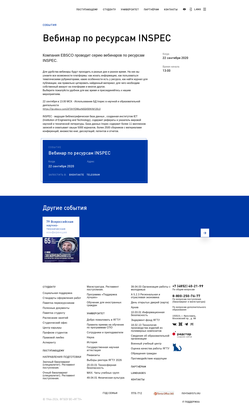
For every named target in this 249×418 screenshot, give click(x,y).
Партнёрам (151, 9)
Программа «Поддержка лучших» (102, 296)
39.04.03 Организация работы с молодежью (151, 288)
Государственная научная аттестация (103, 348)
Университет (130, 9)
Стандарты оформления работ (62, 298)
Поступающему (87, 9)
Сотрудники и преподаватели (105, 332)
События (50, 24)
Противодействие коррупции (149, 358)
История (92, 342)
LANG (198, 9)
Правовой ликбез (53, 337)
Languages (138, 372)
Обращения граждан (144, 353)
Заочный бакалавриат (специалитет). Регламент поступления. (59, 364)
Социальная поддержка (57, 293)
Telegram (93, 174)
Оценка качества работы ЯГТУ (150, 348)
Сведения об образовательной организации (150, 337)
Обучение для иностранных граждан (104, 304)
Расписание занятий (55, 317)
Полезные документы (56, 308)
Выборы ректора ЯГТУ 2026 (104, 360)
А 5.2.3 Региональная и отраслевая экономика (145, 296)
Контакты (171, 9)
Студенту (109, 9)
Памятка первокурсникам (58, 303)
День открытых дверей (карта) (150, 302)
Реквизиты (93, 355)
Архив (134, 307)
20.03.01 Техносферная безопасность (101, 366)
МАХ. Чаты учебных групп (103, 372)
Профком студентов (55, 332)
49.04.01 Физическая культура (105, 377)
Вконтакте (76, 174)
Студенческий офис (55, 322)
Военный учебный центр (146, 343)
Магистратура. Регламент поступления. (103, 288)
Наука (90, 337)
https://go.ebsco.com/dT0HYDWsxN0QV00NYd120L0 (72, 108)
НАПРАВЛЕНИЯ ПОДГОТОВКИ (62, 357)
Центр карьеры (52, 327)
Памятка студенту (54, 313)
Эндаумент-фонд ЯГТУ (145, 320)
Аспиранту (49, 342)
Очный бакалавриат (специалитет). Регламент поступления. (59, 375)
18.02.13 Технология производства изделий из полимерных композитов (147, 328)
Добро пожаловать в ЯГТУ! (104, 319)
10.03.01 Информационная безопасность (148, 313)
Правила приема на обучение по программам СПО (105, 326)
